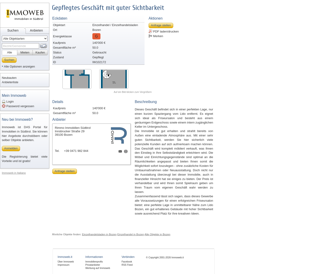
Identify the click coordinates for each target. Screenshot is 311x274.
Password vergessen (18, 106)
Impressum (63, 265)
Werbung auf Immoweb (97, 268)
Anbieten (36, 30)
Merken (156, 36)
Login (8, 101)
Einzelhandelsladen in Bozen (99, 234)
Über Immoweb (66, 261)
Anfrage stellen (161, 25)
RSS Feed (127, 265)
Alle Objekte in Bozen (157, 234)
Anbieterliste (10, 82)
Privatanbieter (92, 265)
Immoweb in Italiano (14, 172)
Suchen (13, 30)
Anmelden (11, 148)
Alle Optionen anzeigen (19, 66)
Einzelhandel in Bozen (130, 234)
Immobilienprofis (94, 261)
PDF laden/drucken (164, 31)
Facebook (127, 261)
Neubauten (9, 78)
